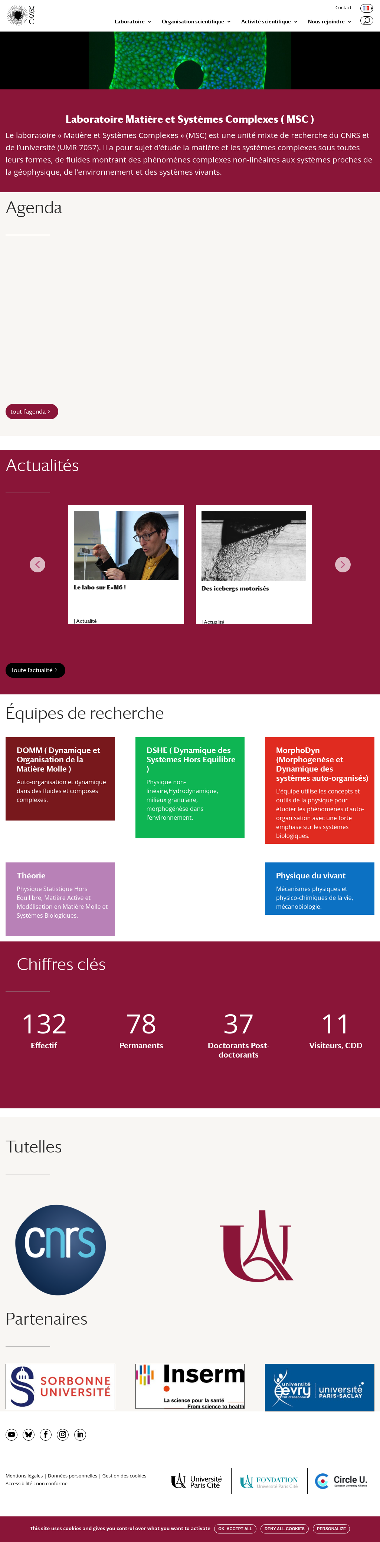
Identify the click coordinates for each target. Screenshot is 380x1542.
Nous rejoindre (326, 21)
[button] (37, 564)
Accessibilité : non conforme (37, 1483)
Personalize (331, 1528)
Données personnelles (72, 1475)
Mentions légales (24, 1475)
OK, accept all (235, 1528)
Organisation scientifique (193, 21)
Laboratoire (130, 21)
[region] (190, 564)
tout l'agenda (28, 411)
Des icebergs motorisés (235, 588)
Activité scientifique (266, 21)
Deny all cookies (285, 1528)
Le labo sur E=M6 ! (100, 587)
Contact (343, 8)
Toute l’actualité (31, 670)
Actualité (86, 621)
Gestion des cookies (124, 1475)
